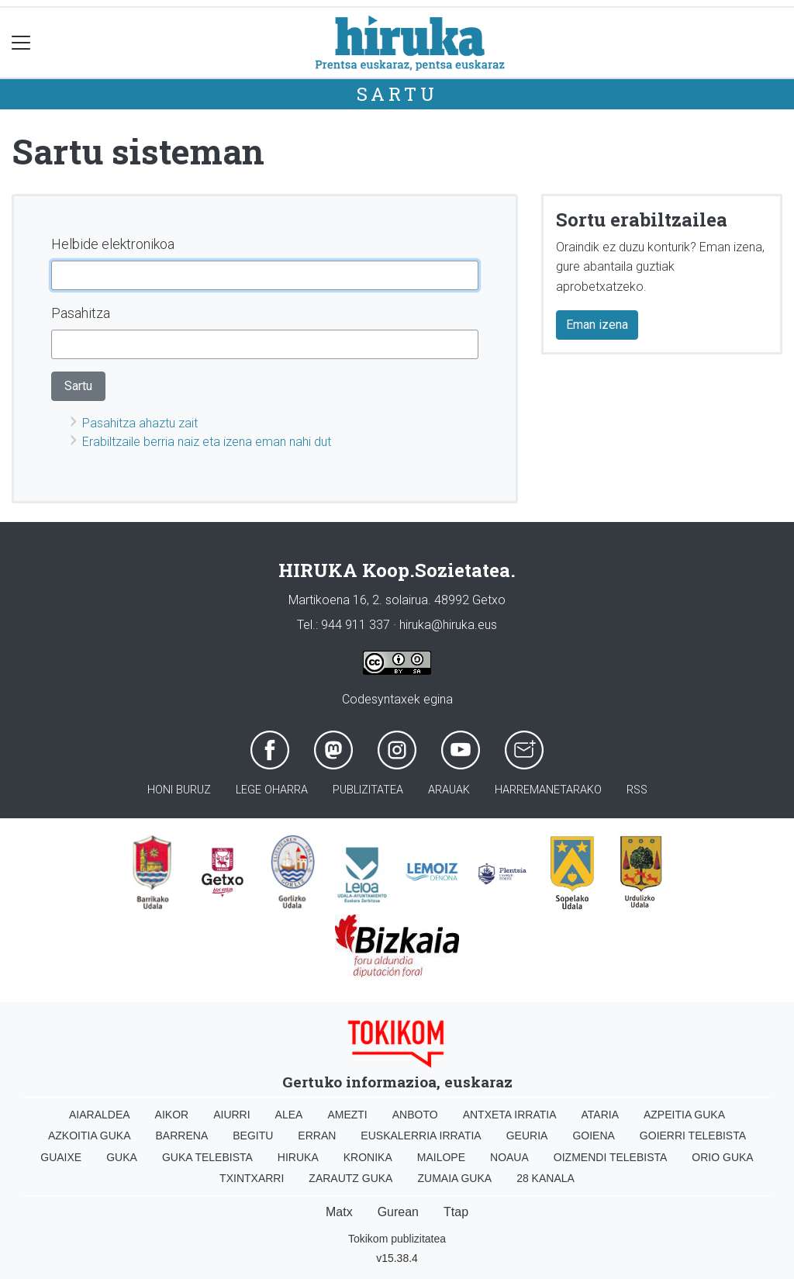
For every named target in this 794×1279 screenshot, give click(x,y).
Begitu (253, 1135)
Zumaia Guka (454, 1178)
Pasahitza (80, 313)
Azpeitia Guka (684, 1114)
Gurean (398, 1212)
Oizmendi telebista (611, 1157)
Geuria (527, 1135)
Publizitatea (368, 790)
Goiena (593, 1135)
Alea (289, 1114)
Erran (317, 1135)
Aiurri (231, 1114)
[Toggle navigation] (21, 43)
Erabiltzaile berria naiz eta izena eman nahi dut (206, 441)
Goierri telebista (693, 1135)
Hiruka (298, 1157)
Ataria (600, 1114)
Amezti (347, 1114)
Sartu (397, 93)
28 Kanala (545, 1178)
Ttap (456, 1212)
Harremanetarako (548, 790)
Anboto (415, 1114)
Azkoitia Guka (89, 1135)
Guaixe (60, 1157)
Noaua (509, 1157)
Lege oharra (272, 790)
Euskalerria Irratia (421, 1135)
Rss (637, 790)
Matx (339, 1212)
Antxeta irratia (510, 1114)
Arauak (449, 790)
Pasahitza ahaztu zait (140, 423)
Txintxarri (251, 1178)
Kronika (367, 1157)
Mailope (441, 1157)
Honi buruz (179, 790)
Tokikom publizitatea (397, 1238)
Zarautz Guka (350, 1178)
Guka (121, 1157)
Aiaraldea (99, 1114)
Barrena (182, 1135)
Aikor (172, 1114)
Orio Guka (722, 1157)
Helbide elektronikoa (112, 244)
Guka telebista (207, 1157)
